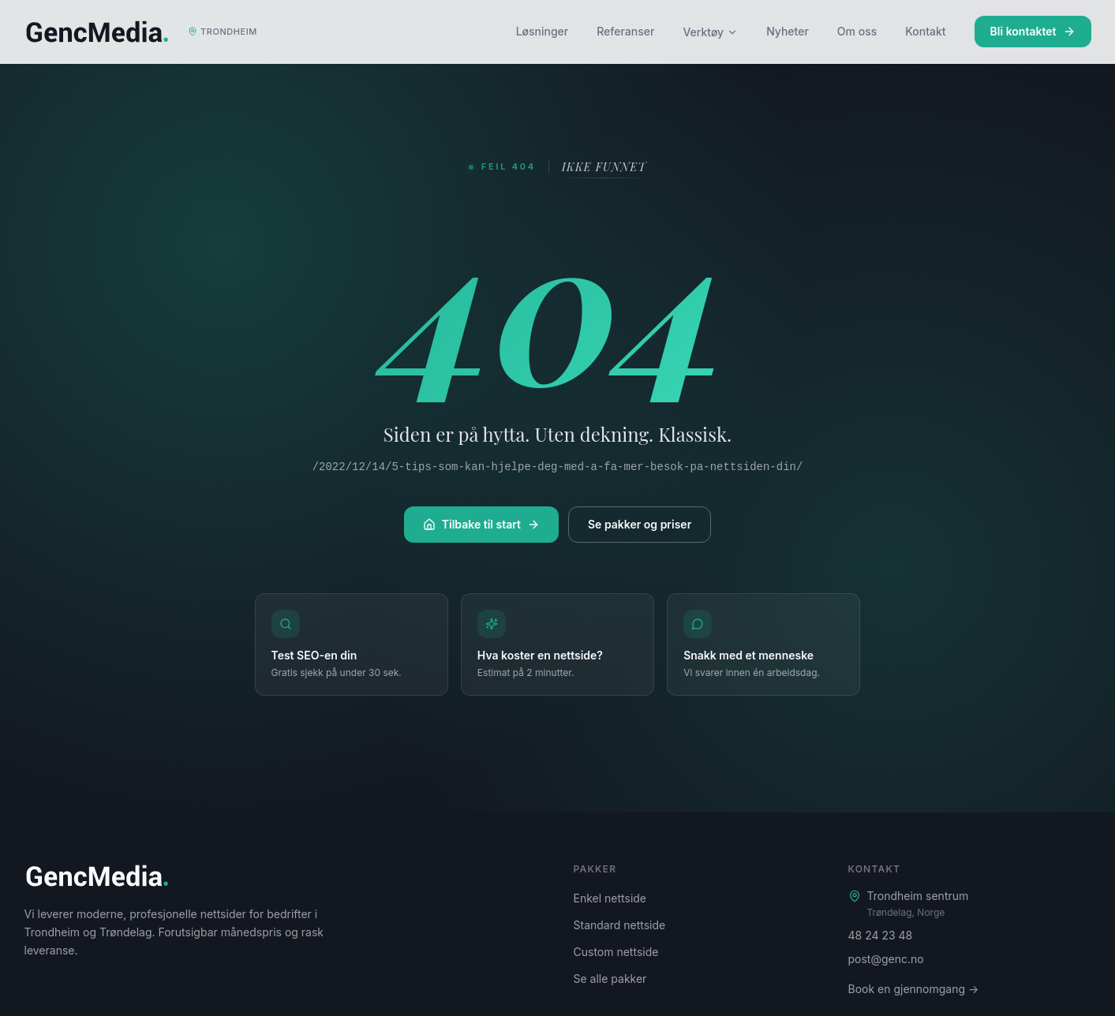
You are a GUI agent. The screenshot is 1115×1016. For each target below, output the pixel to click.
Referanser (625, 31)
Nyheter (787, 31)
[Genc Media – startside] (145, 31)
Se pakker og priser (639, 524)
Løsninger (542, 31)
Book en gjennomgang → (913, 988)
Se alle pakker (610, 978)
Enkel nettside (610, 898)
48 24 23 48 (880, 935)
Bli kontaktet (1033, 31)
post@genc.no (886, 959)
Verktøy (710, 32)
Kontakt (925, 31)
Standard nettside (620, 925)
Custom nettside (616, 951)
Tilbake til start (481, 524)
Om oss (857, 31)
